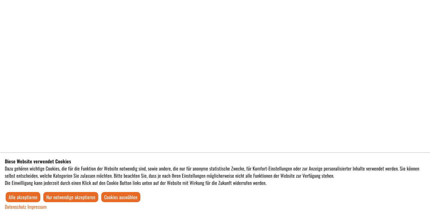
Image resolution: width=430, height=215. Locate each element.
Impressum (37, 206)
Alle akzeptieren (23, 197)
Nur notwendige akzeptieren (70, 197)
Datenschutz (15, 206)
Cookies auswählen (120, 197)
